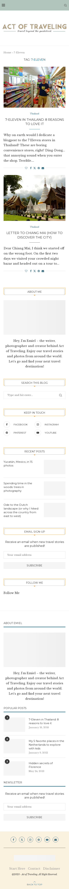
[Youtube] (49, 432)
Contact (34, 868)
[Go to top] (34, 884)
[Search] (65, 5)
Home (7, 52)
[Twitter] (22, 839)
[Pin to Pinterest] (39, 168)
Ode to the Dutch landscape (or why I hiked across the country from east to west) (21, 510)
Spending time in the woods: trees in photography (18, 487)
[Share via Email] (43, 168)
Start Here (17, 868)
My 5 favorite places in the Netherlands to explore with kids (46, 744)
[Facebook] (18, 424)
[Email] (55, 839)
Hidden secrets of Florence (41, 765)
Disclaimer (51, 868)
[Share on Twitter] (34, 168)
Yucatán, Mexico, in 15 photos (18, 463)
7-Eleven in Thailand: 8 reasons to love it (44, 721)
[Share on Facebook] (31, 168)
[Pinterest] (18, 432)
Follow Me (12, 593)
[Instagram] (49, 424)
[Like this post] (26, 168)
